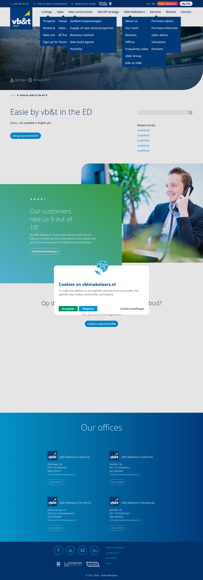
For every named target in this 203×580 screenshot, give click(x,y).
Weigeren (88, 308)
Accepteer (68, 308)
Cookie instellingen (132, 308)
